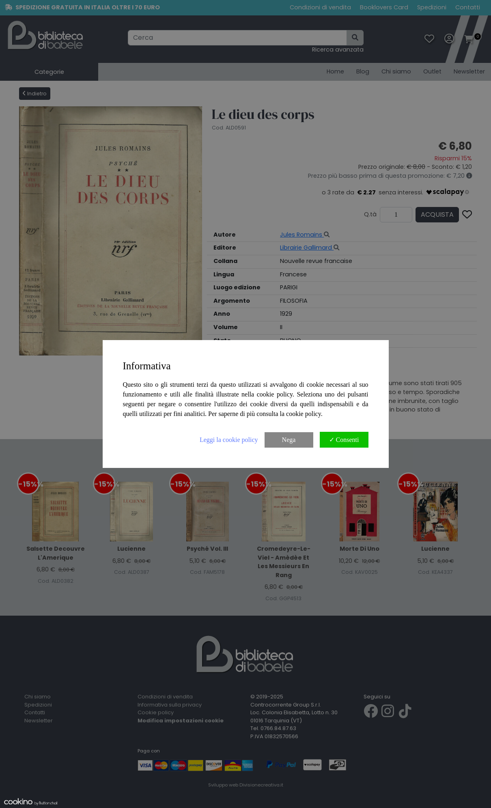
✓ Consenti (344, 439)
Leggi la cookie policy (229, 439)
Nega (289, 439)
